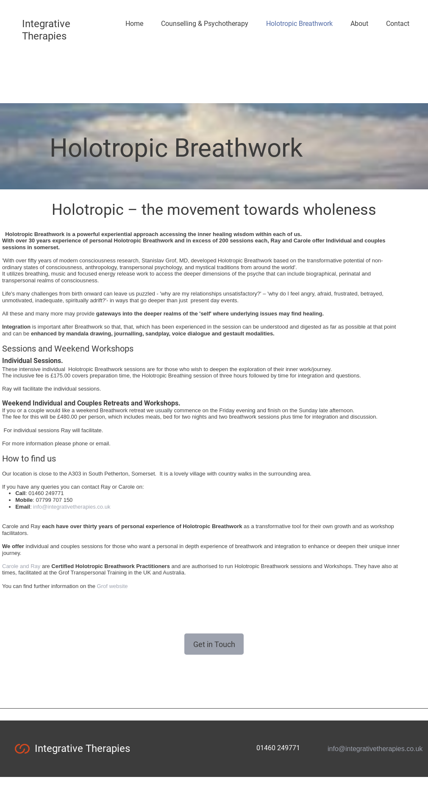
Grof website (112, 586)
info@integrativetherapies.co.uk (71, 507)
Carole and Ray (21, 566)
